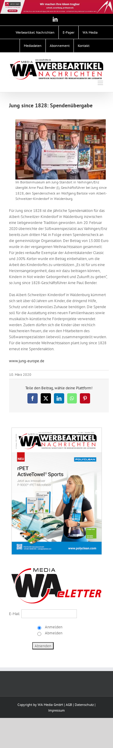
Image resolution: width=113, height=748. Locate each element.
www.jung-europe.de (26, 360)
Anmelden (53, 627)
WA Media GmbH (50, 704)
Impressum (56, 710)
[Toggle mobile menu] (101, 83)
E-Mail (14, 613)
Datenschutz (84, 704)
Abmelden (53, 633)
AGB (69, 704)
